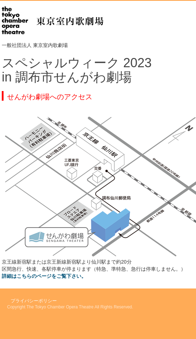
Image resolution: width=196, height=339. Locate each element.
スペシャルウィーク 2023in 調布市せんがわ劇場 (77, 69)
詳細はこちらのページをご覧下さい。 (44, 276)
